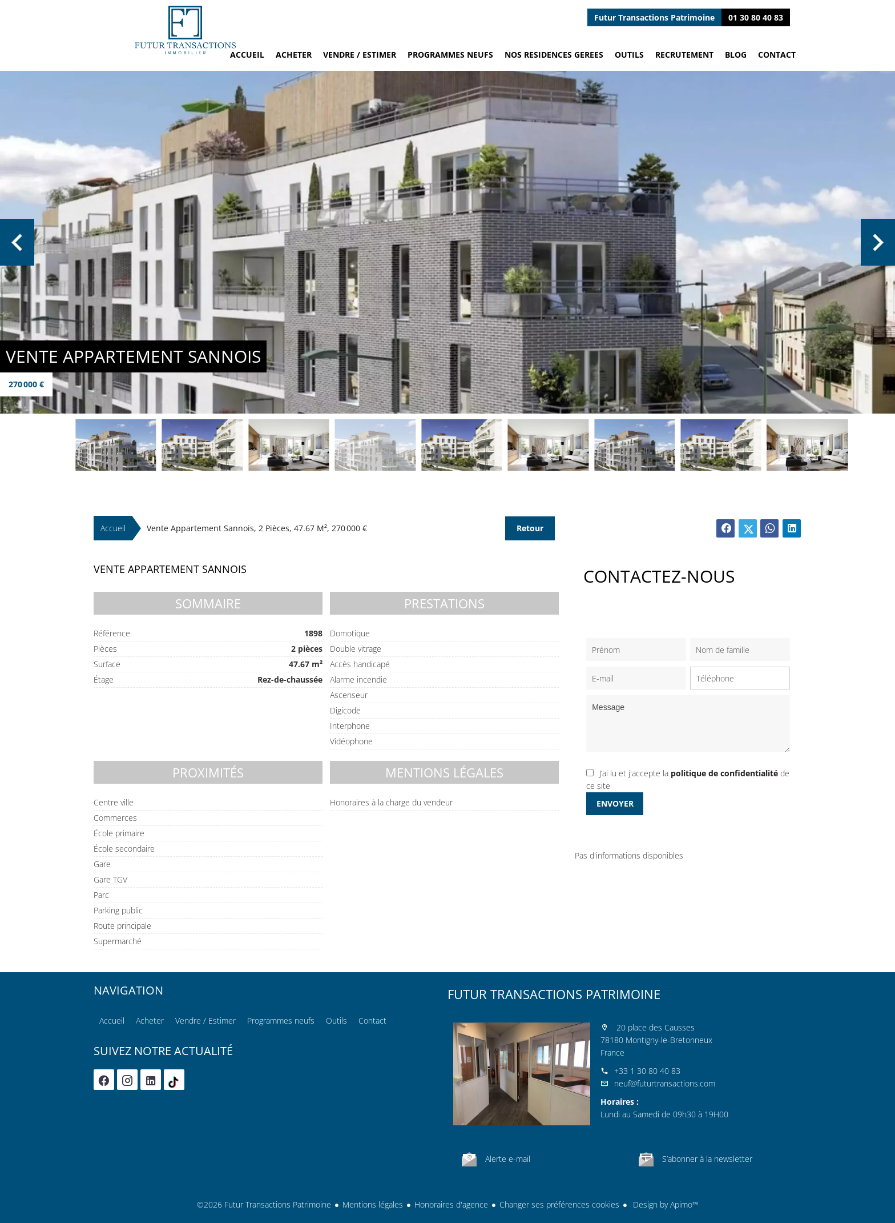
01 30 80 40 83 (755, 17)
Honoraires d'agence (451, 1204)
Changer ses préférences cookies (559, 1204)
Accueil (185, 30)
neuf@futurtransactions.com (664, 1083)
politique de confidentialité (724, 773)
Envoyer (615, 803)
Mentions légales (372, 1204)
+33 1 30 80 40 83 (647, 1070)
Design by (664, 1204)
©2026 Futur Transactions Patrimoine (264, 1204)
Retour (530, 528)
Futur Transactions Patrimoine (554, 994)
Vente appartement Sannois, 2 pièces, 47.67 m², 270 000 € (257, 528)
